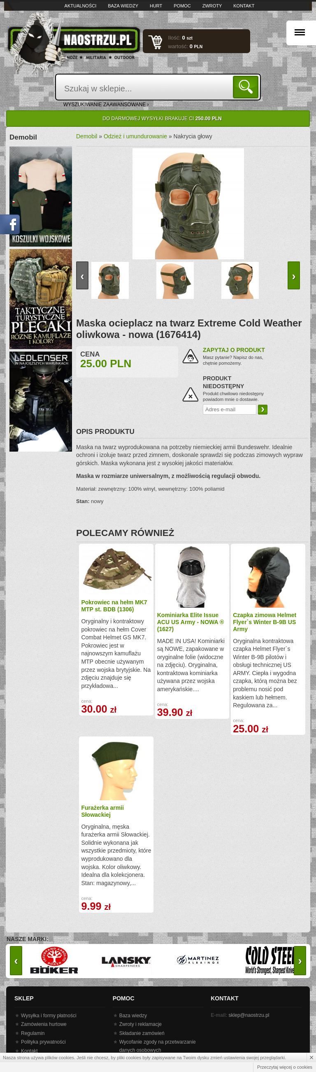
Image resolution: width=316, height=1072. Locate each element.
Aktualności (81, 5)
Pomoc (182, 5)
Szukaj (247, 87)
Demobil (86, 136)
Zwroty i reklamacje (140, 1024)
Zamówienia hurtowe (44, 1024)
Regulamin (32, 1033)
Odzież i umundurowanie (135, 136)
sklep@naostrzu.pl (249, 1015)
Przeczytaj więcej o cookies (284, 1067)
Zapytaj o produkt (234, 350)
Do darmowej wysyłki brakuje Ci (161, 118)
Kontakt (243, 5)
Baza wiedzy (123, 5)
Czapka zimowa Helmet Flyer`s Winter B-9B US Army (264, 622)
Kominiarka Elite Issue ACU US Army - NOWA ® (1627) (190, 622)
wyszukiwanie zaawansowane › (106, 104)
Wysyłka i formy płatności (49, 1015)
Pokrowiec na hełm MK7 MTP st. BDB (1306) (114, 606)
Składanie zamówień (142, 1033)
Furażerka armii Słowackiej (102, 811)
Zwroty (212, 5)
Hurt (156, 5)
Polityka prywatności (43, 1042)
